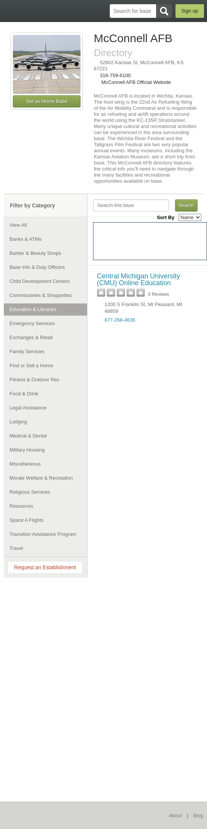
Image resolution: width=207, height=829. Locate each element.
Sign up (189, 11)
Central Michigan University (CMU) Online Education (138, 279)
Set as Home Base (46, 101)
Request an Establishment (45, 567)
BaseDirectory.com (9, 11)
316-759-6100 (115, 75)
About (175, 815)
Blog (198, 815)
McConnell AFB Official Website (136, 82)
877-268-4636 (119, 320)
